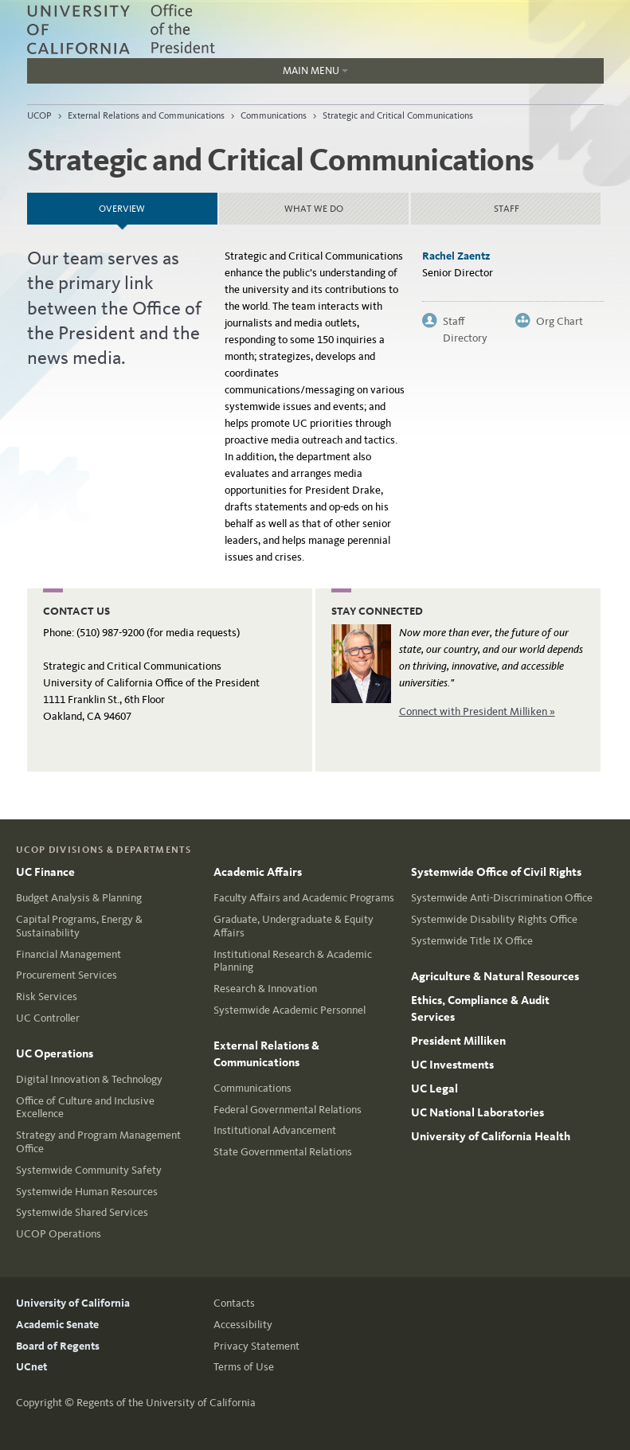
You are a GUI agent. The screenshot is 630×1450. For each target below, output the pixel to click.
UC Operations (54, 1053)
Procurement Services (66, 975)
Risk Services (46, 996)
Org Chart (559, 321)
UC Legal (434, 1088)
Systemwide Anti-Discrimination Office (502, 898)
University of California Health (490, 1136)
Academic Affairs (257, 872)
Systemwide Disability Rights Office (494, 919)
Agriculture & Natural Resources (495, 976)
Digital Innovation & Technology (89, 1079)
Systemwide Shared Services (82, 1212)
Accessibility (242, 1324)
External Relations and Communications (146, 115)
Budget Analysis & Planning (79, 898)
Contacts (234, 1303)
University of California (73, 1303)
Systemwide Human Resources (87, 1191)
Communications (274, 115)
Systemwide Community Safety (89, 1170)
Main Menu (187, 74)
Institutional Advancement (274, 1130)
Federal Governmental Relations (287, 1109)
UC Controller (48, 1018)
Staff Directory (465, 322)
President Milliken (458, 1041)
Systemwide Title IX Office (472, 941)
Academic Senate (57, 1324)
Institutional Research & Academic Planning (292, 961)
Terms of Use (243, 1367)
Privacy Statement (256, 1346)
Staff (506, 208)
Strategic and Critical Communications (398, 115)
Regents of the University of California (166, 1402)
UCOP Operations (58, 1234)
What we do (313, 208)
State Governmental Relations (282, 1152)
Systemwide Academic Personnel (289, 1010)
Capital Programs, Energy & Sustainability (79, 926)
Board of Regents (58, 1346)
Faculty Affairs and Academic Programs (303, 898)
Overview (158, 203)
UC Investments (452, 1064)
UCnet (31, 1367)
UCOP (39, 115)
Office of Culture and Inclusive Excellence (85, 1107)
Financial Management (68, 954)
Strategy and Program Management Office (98, 1141)
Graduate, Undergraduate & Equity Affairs (293, 926)
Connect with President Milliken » (477, 711)
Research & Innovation (265, 988)
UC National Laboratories (477, 1112)
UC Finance (45, 872)
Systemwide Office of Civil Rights (496, 872)
